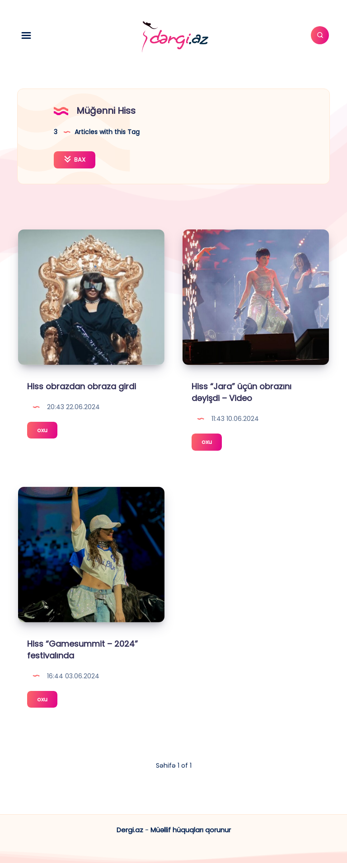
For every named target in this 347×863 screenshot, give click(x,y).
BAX (74, 159)
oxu (47, 431)
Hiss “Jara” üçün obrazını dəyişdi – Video (241, 392)
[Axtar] (320, 35)
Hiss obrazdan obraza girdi (81, 386)
